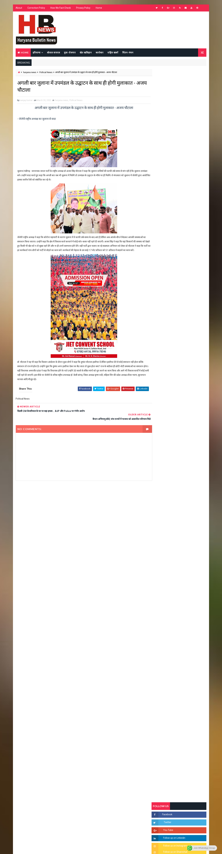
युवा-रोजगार (70, 52)
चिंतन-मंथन (127, 52)
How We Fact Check (60, 8)
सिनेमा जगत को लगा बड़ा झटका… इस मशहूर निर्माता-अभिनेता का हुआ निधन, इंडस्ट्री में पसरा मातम (186, 490)
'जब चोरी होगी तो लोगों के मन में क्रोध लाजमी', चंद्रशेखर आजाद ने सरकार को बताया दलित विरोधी (186, 394)
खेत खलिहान (86, 52)
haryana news (29, 72)
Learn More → (27, 756)
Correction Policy (36, 8)
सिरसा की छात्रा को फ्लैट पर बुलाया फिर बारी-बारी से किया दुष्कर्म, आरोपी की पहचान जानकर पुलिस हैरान (186, 380)
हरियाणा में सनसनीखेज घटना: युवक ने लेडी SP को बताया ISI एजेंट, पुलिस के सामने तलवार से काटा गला (186, 408)
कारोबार (99, 52)
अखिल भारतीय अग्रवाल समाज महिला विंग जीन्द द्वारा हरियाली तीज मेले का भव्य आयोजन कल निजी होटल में (186, 435)
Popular (179, 321)
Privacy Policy (83, 8)
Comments (197, 321)
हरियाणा (36, 52)
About (18, 8)
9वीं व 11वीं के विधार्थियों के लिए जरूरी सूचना (186, 459)
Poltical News (45, 72)
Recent (161, 321)
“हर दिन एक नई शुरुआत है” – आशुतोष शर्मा (185, 419)
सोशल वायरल (53, 52)
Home (99, 8)
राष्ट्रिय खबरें (112, 52)
